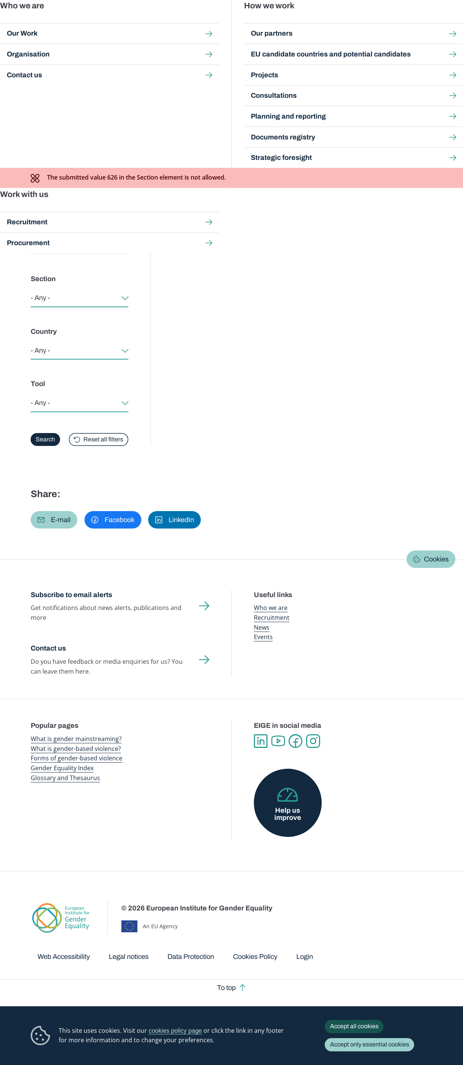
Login (304, 956)
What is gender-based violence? (76, 748)
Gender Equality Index (314, 22)
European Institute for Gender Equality (40, 22)
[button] (54, 520)
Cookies (436, 559)
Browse (48, 128)
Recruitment (271, 617)
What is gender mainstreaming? (76, 739)
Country (44, 331)
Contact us (48, 648)
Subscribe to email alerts (71, 595)
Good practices (144, 71)
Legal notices (129, 956)
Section (43, 278)
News (261, 627)
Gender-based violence (263, 22)
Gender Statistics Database (368, 22)
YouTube (278, 741)
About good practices (103, 128)
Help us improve (287, 814)
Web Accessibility (64, 956)
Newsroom (107, 22)
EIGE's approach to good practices (197, 128)
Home (46, 71)
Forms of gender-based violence (76, 758)
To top (226, 987)
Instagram (313, 741)
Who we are (271, 608)
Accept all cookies (354, 1026)
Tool (38, 383)
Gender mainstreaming (211, 22)
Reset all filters (103, 439)
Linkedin (260, 741)
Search (446, 22)
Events (263, 637)
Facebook (295, 741)
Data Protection (190, 956)
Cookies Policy (255, 956)
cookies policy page (175, 1030)
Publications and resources (154, 22)
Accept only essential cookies (369, 1044)
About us (414, 22)
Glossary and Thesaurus (65, 778)
